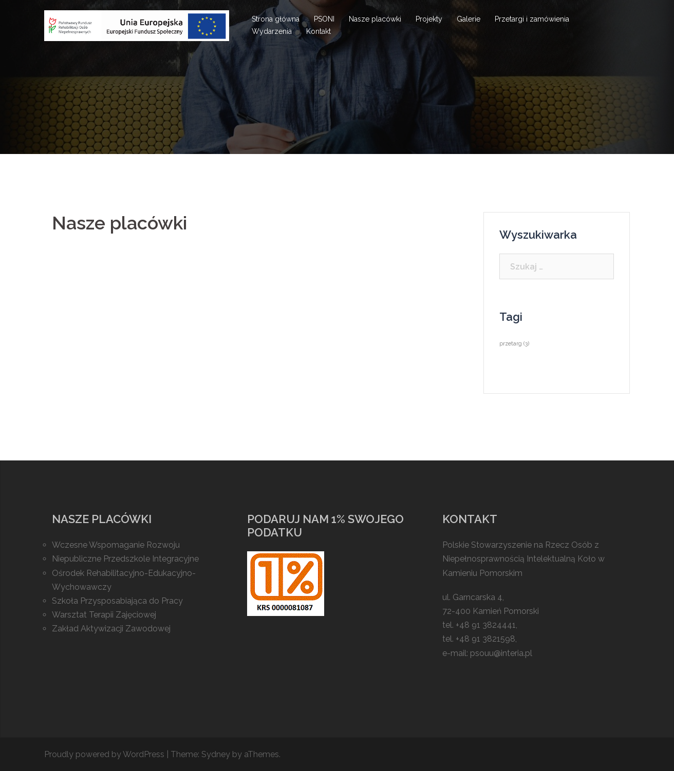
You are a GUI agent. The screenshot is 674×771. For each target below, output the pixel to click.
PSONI (324, 19)
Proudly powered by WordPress (104, 754)
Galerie (468, 19)
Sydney (215, 754)
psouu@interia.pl (501, 653)
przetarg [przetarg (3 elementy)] (514, 343)
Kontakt (318, 31)
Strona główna (275, 19)
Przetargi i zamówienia (532, 19)
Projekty (429, 19)
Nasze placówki (375, 19)
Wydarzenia (272, 31)
